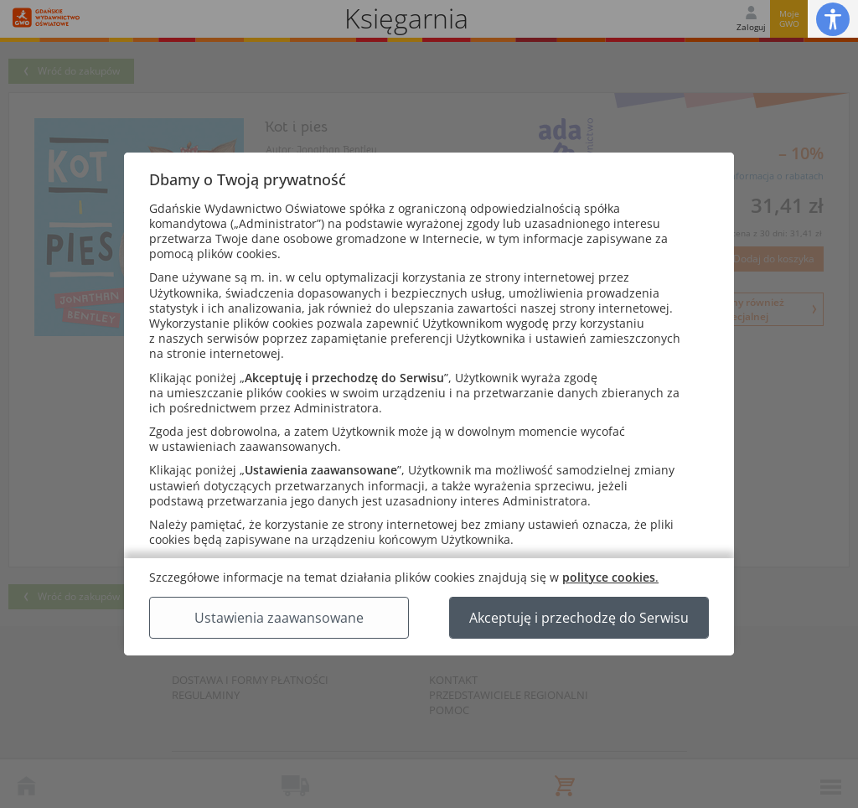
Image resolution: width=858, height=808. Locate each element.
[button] (833, 19)
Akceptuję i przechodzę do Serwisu (579, 618)
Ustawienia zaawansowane (279, 618)
